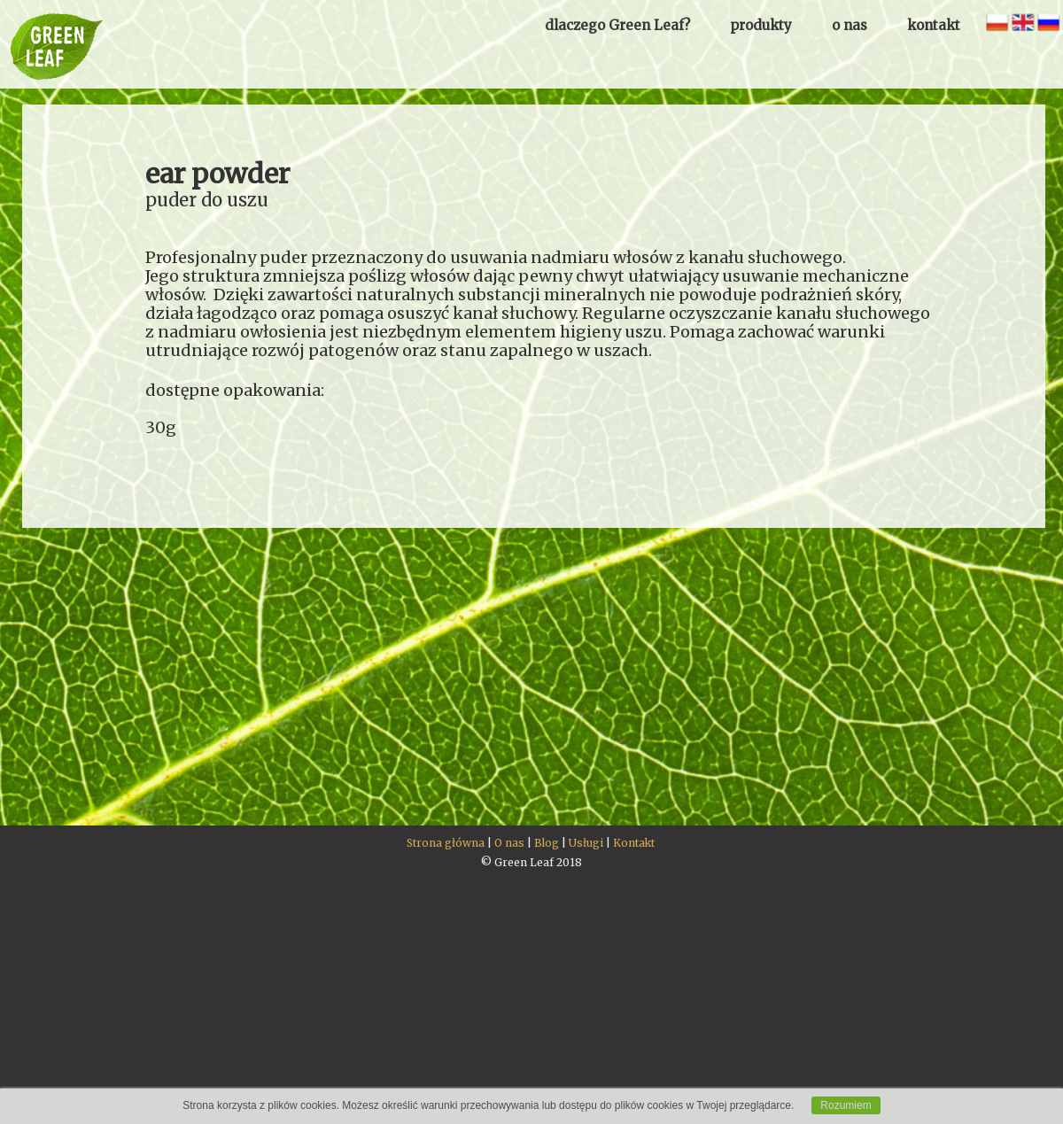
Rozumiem (845, 1105)
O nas (509, 842)
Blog (546, 842)
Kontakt (634, 842)
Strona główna (446, 842)
